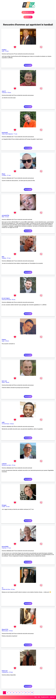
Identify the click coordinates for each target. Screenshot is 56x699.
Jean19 (4, 91)
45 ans (13, 299)
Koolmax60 (5, 132)
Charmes (4, 548)
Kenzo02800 (5, 546)
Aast (3, 51)
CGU (39, 697)
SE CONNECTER (28, 17)
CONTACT (52, 697)
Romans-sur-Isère (6, 465)
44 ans (11, 630)
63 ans (11, 672)
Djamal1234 (5, 629)
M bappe (4, 505)
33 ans (8, 506)
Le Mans (4, 175)
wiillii (3, 422)
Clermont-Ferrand (6, 299)
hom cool (4, 381)
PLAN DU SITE (45, 697)
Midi (3, 256)
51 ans (9, 175)
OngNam (4, 49)
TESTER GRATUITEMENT (28, 12)
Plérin (3, 382)
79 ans (7, 51)
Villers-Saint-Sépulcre (7, 134)
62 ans (7, 216)
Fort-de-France (5, 423)
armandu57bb (5, 215)
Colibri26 (4, 463)
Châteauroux (5, 672)
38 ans (12, 423)
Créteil (3, 506)
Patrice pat (5, 670)
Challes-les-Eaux (6, 589)
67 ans (13, 465)
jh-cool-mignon (6, 298)
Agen (3, 341)
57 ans (9, 258)
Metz (3, 216)
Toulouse (4, 92)
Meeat (3, 174)
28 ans (7, 341)
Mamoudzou (5, 630)
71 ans (15, 134)
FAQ (36, 697)
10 (32, 692)
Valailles (4, 258)
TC (2, 588)
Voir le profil (28, 65)
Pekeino (4, 339)
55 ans (9, 92)
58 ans (7, 382)
